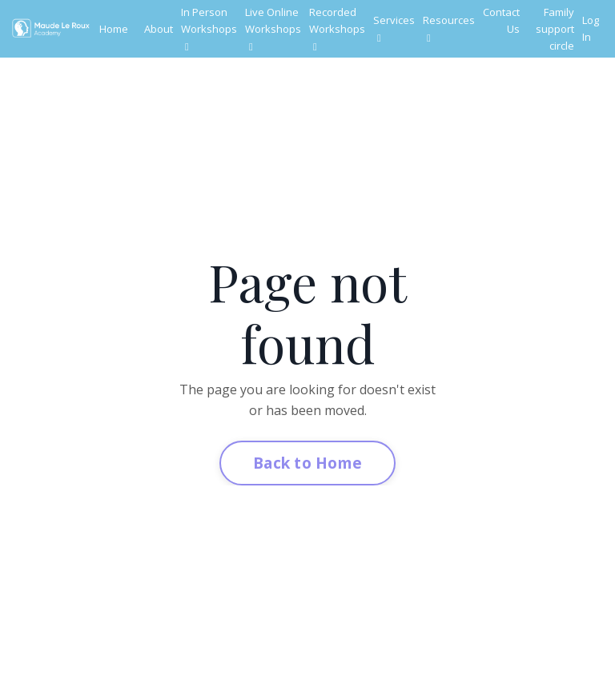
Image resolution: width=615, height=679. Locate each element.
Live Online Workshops (273, 28)
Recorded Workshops (337, 28)
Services (394, 28)
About (158, 29)
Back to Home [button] (307, 462)
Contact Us (501, 20)
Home (113, 29)
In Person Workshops (209, 28)
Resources (449, 28)
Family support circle (555, 29)
